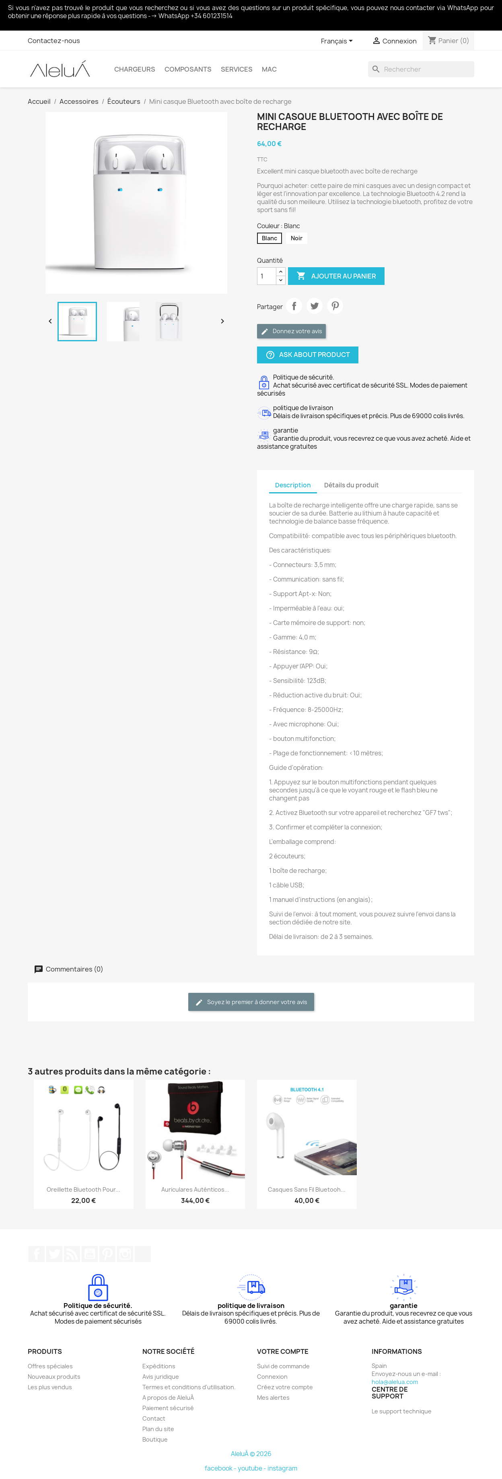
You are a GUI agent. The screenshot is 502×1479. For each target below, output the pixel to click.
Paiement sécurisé (168, 1408)
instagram (282, 1468)
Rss (72, 1254)
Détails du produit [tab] (351, 485)
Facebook (37, 1254)
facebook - (221, 1468)
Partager (294, 306)
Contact (153, 1418)
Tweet (315, 306)
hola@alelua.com (395, 1382)
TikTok (143, 1254)
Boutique (155, 1439)
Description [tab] (293, 485)
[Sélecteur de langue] (338, 41)
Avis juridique (160, 1376)
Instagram (125, 1254)
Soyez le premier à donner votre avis (251, 1002)
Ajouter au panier (336, 276)
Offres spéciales (50, 1366)
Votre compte (283, 1351)
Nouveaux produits (54, 1376)
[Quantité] (266, 276)
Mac (269, 69)
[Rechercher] (421, 69)
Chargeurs (134, 69)
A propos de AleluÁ (168, 1397)
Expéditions (158, 1366)
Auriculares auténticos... (195, 1189)
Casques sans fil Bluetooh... (307, 1189)
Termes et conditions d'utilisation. (189, 1387)
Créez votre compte (285, 1387)
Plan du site (158, 1429)
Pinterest (335, 306)
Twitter (54, 1254)
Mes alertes (273, 1397)
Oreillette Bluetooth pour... (83, 1189)
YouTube (90, 1254)
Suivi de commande (283, 1366)
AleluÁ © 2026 (251, 1454)
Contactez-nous (54, 40)
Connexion (272, 1376)
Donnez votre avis (291, 331)
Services (237, 69)
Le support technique (402, 1411)
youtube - (252, 1468)
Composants (188, 69)
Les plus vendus (50, 1387)
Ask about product (307, 355)
